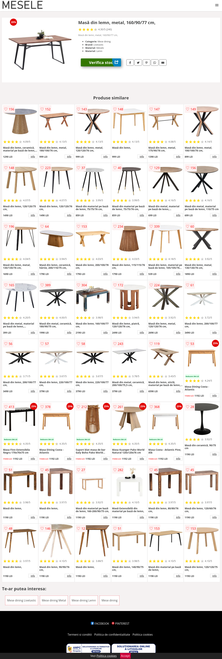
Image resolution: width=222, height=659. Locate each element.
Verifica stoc (105, 62)
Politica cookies (143, 635)
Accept (125, 656)
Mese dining (109, 600)
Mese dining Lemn (84, 600)
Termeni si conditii (80, 635)
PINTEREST (120, 624)
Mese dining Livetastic (21, 600)
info (33, 156)
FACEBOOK (100, 624)
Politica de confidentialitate (112, 635)
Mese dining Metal (54, 600)
